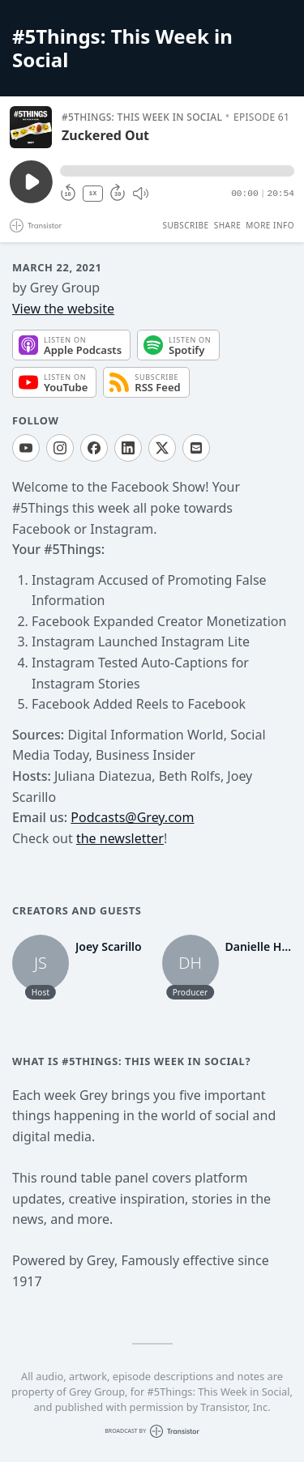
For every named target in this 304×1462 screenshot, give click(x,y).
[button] (177, 171)
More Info (270, 225)
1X (93, 193)
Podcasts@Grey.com (132, 817)
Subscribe (185, 225)
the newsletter (120, 838)
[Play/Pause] (31, 127)
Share (228, 225)
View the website (63, 309)
